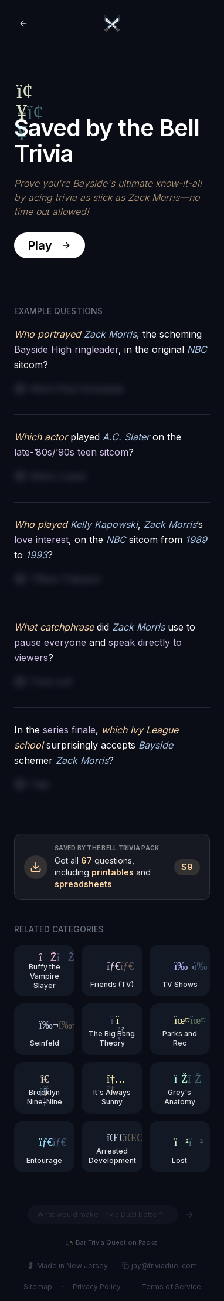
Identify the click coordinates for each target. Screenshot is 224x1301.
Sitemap (37, 1286)
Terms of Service (171, 1286)
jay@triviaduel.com (159, 1265)
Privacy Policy (97, 1286)
